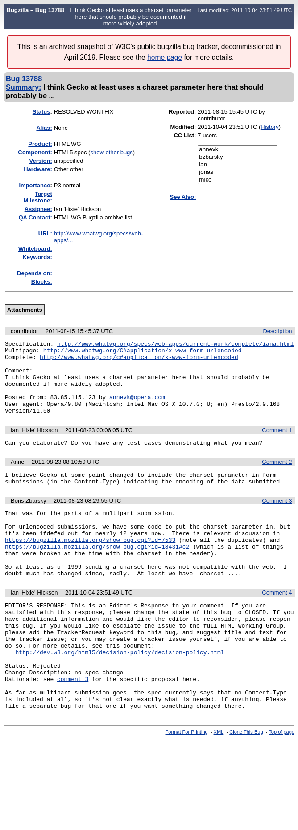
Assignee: (38, 209)
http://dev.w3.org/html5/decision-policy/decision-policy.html (119, 695)
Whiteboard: (35, 248)
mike (237, 180)
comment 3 (72, 727)
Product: (40, 143)
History (269, 127)
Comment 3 (277, 519)
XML (219, 785)
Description (277, 331)
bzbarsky (237, 157)
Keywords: (37, 257)
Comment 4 (277, 624)
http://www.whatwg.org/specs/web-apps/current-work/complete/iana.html (175, 345)
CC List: (185, 135)
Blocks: (41, 281)
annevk (237, 149)
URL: (45, 233)
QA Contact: (35, 217)
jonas (237, 172)
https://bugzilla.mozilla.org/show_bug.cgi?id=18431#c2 (97, 573)
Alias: (44, 127)
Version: (40, 160)
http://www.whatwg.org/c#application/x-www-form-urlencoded (139, 361)
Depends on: (34, 273)
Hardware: (38, 169)
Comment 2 (277, 478)
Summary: (23, 87)
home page (164, 57)
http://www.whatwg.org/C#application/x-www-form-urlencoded (142, 353)
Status (41, 111)
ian (237, 165)
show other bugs (111, 152)
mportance (34, 185)
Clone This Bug (246, 785)
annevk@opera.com (137, 409)
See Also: (183, 197)
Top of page (281, 785)
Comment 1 (277, 445)
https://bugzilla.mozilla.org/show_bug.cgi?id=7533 (90, 565)
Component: (35, 152)
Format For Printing (187, 785)
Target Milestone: (38, 197)
